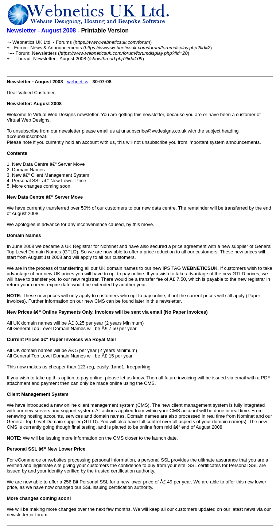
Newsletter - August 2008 (41, 30)
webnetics (77, 81)
